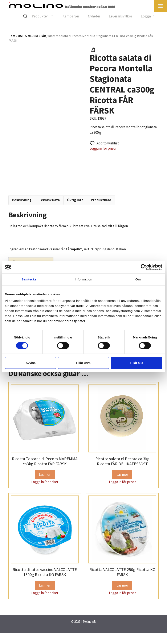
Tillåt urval (83, 363)
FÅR (43, 36)
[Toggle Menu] (160, 6)
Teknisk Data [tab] (49, 200)
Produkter (45, 16)
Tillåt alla (136, 363)
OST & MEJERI (28, 36)
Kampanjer (70, 16)
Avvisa (30, 363)
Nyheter (94, 16)
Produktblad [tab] (101, 200)
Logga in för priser (103, 148)
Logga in (147, 16)
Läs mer (44, 474)
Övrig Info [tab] (75, 200)
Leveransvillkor (120, 16)
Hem (11, 36)
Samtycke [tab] (28, 279)
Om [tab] (138, 279)
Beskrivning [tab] (22, 200)
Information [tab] (83, 279)
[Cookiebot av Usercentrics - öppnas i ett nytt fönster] (143, 267)
